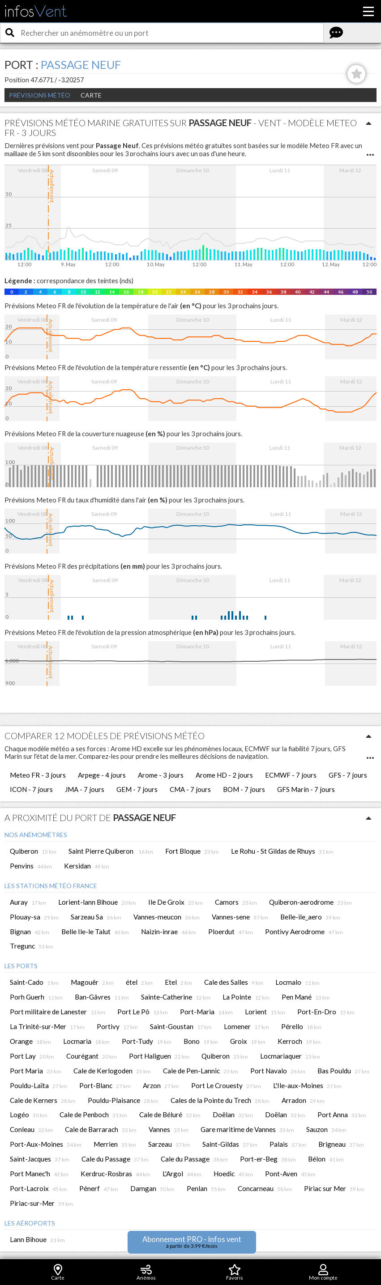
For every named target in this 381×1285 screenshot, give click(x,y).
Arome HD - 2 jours (224, 775)
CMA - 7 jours (190, 789)
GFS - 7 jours (348, 775)
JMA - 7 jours (84, 789)
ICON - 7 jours (31, 789)
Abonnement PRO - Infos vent (191, 1242)
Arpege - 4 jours (102, 775)
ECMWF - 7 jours (291, 775)
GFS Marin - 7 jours (306, 789)
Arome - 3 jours (161, 775)
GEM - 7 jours (137, 789)
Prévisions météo (39, 95)
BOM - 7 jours (244, 789)
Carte (91, 95)
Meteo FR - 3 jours (38, 775)
